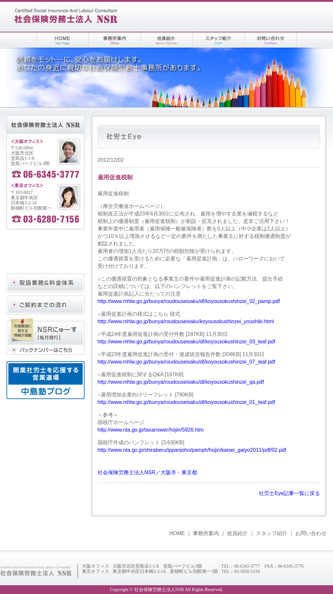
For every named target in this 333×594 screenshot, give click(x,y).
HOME (177, 533)
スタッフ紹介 (271, 533)
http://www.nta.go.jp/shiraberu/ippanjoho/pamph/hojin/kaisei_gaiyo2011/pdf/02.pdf (192, 450)
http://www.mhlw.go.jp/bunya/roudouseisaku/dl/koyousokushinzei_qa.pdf (181, 382)
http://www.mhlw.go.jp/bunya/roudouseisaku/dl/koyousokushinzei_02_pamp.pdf (189, 301)
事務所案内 (206, 533)
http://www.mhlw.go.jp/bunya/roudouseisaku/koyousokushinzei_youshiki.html (186, 321)
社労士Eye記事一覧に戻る (289, 493)
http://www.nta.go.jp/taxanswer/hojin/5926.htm (151, 430)
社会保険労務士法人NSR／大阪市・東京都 (147, 472)
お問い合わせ (310, 533)
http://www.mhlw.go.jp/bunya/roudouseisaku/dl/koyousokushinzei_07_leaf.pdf (186, 362)
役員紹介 (237, 533)
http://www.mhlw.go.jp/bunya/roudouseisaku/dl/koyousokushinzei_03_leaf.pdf (186, 341)
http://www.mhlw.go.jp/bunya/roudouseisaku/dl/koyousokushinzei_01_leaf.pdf (186, 402)
